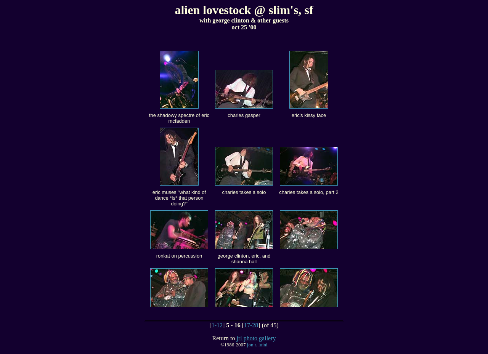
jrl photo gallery (256, 338)
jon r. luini (257, 345)
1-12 (217, 325)
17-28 (251, 325)
